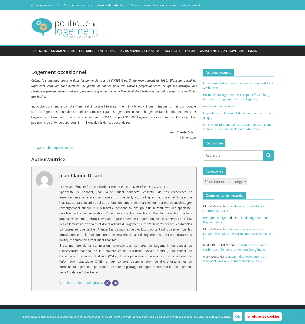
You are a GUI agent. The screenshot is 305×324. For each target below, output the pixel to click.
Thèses (190, 51)
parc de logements (55, 147)
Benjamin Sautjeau (216, 218)
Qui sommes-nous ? (45, 5)
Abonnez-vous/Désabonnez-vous (153, 5)
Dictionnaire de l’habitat (140, 51)
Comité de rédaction (111, 5)
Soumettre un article (78, 5)
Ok (237, 316)
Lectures (86, 51)
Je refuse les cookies (263, 316)
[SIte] (107, 283)
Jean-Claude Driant (80, 175)
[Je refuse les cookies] (300, 316)
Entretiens (106, 51)
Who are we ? (191, 5)
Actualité (172, 51)
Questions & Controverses (222, 51)
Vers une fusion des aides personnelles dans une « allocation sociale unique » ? (238, 233)
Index (252, 51)
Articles (40, 51)
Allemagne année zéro (218, 106)
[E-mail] (115, 283)
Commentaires (63, 51)
